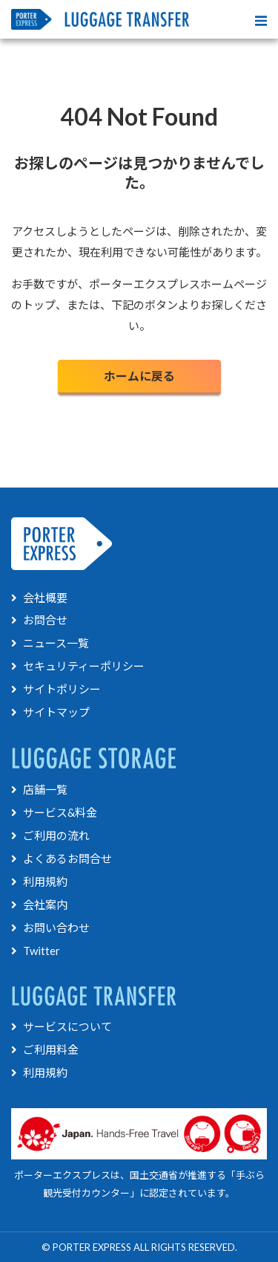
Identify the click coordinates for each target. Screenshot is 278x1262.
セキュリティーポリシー (78, 666)
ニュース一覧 (50, 643)
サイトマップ (50, 712)
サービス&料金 (54, 812)
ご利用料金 (45, 1049)
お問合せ (39, 620)
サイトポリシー (56, 689)
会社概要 (39, 597)
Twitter (35, 950)
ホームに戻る (139, 375)
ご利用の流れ (50, 835)
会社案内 (39, 904)
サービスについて (61, 1026)
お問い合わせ (50, 927)
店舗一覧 (39, 789)
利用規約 (39, 881)
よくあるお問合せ (61, 858)
